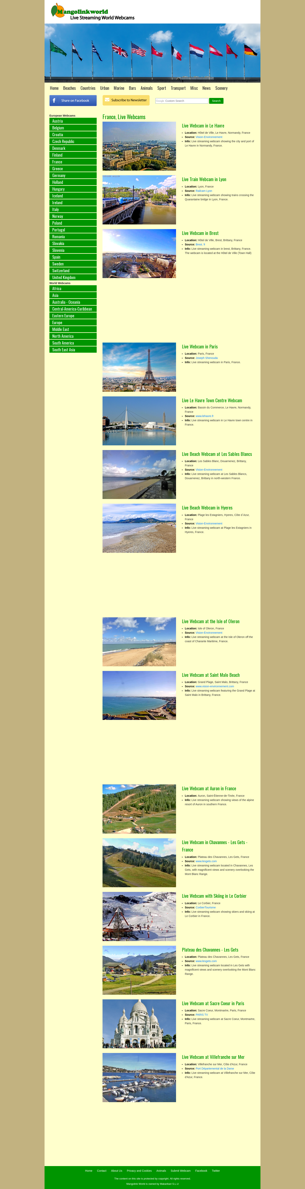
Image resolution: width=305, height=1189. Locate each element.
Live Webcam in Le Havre (203, 125)
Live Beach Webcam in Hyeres (207, 507)
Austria (57, 121)
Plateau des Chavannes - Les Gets (210, 949)
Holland (57, 182)
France (57, 162)
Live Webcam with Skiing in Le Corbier (214, 895)
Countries (88, 88)
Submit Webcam (181, 1170)
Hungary (58, 189)
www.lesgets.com (206, 861)
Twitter (216, 1170)
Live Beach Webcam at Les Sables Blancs (217, 453)
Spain (56, 257)
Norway (57, 216)
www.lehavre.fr (205, 416)
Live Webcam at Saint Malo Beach (211, 674)
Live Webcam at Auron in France (209, 788)
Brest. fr (200, 244)
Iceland (57, 196)
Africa (56, 288)
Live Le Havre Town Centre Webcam (212, 400)
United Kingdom (63, 277)
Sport (161, 88)
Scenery (221, 88)
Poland (57, 223)
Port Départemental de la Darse (215, 1068)
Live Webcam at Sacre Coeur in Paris (213, 1003)
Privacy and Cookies (139, 1170)
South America (63, 343)
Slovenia (58, 250)
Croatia (57, 134)
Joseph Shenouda (207, 357)
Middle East (60, 329)
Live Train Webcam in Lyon (204, 178)
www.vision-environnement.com (215, 686)
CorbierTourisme (206, 907)
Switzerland (60, 270)
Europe (57, 322)
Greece (57, 168)
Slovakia (58, 243)
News (206, 88)
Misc (194, 88)
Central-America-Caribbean (72, 309)
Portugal (58, 230)
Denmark (58, 148)
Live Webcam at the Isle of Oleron (210, 621)
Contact (101, 1170)
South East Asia (63, 349)
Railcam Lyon (204, 190)
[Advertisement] (73, 420)
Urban (104, 88)
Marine (119, 88)
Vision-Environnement (209, 137)
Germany (58, 175)
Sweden (58, 264)
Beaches (69, 88)
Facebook (201, 1170)
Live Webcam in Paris (200, 346)
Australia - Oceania (66, 302)
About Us (116, 1170)
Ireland (57, 202)
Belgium (58, 128)
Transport (178, 88)
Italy (55, 209)
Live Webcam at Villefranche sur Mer (213, 1056)
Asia (55, 295)
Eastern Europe (63, 315)
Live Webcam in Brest (200, 232)
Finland (57, 155)
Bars (132, 88)
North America (63, 336)
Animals (147, 88)
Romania (58, 236)
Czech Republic (63, 141)
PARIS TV (202, 1014)
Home (54, 88)
